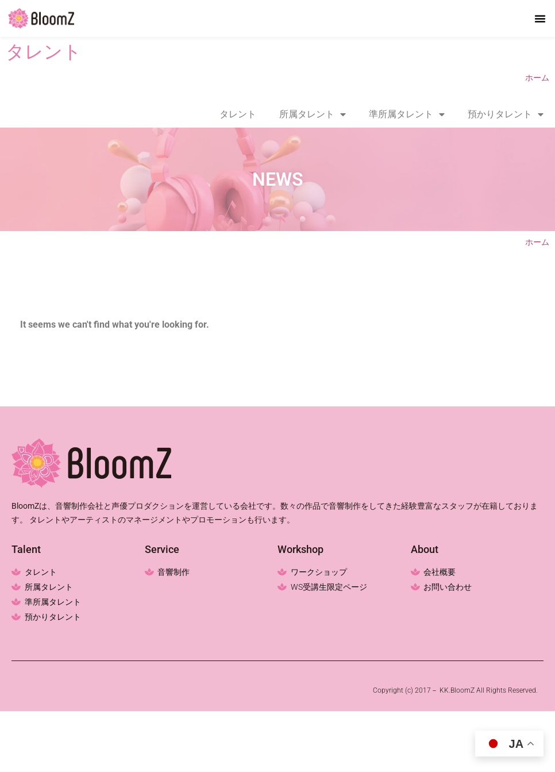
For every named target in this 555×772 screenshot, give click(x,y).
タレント (237, 114)
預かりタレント (506, 114)
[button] (540, 18)
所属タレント (312, 114)
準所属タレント (407, 114)
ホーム (537, 78)
